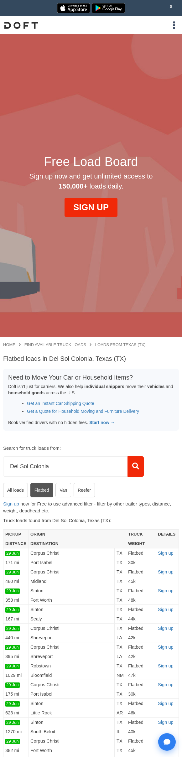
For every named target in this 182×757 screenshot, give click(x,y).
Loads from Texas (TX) (120, 344)
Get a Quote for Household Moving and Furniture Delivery (83, 411)
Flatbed (41, 490)
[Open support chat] (167, 742)
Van (63, 490)
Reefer (84, 490)
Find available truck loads (55, 344)
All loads (15, 490)
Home (9, 344)
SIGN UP (91, 207)
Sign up (11, 503)
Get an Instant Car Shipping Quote (60, 403)
